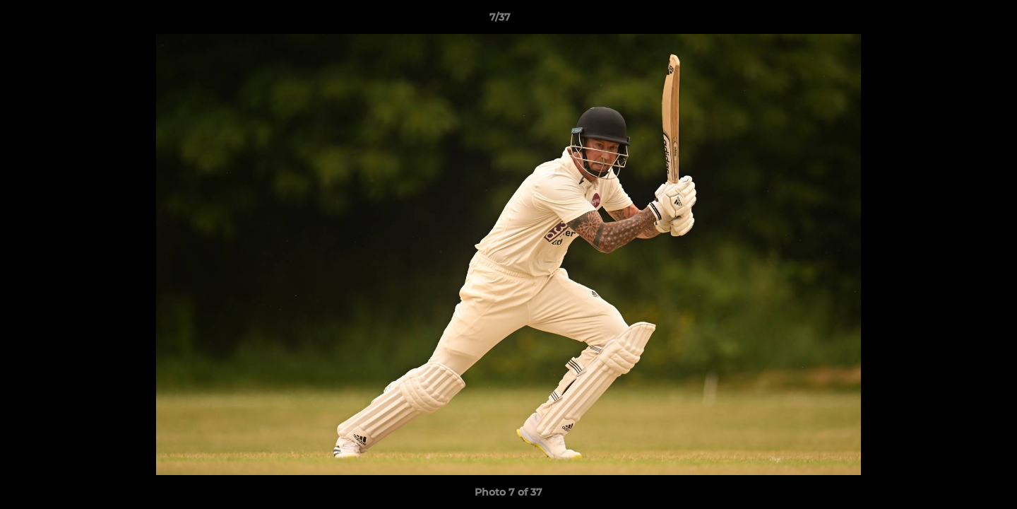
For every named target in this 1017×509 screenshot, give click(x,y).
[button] (957, 20)
